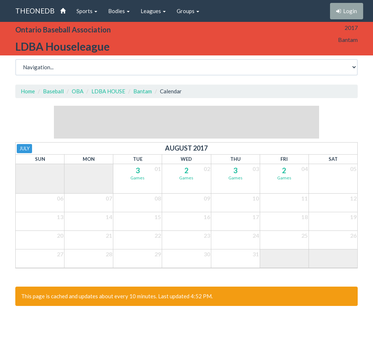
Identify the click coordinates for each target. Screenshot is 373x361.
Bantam (142, 91)
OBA (77, 91)
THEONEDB (35, 11)
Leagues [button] (153, 11)
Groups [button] (188, 11)
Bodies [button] (119, 11)
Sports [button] (86, 11)
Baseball (53, 91)
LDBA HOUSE (108, 91)
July (24, 148)
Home (28, 91)
